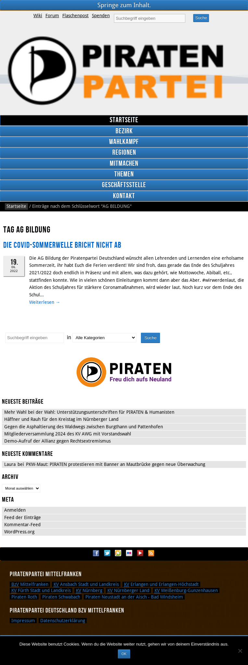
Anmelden (15, 510)
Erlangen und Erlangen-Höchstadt (161, 584)
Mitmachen (124, 164)
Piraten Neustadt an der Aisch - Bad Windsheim (134, 597)
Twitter (107, 553)
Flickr (129, 553)
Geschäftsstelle (124, 185)
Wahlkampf (124, 142)
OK (123, 654)
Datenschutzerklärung (62, 620)
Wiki (37, 15)
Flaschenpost (75, 15)
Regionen (124, 152)
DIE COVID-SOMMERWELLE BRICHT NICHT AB (62, 245)
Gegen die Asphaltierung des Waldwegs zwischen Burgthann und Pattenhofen (83, 426)
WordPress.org (19, 531)
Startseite (124, 120)
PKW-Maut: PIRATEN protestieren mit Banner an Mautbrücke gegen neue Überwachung (115, 464)
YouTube (140, 553)
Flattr (118, 553)
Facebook (96, 553)
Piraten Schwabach (61, 597)
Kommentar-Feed (22, 524)
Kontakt (124, 196)
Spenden (101, 15)
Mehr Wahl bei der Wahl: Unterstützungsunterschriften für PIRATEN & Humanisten (89, 412)
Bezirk (124, 131)
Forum (52, 15)
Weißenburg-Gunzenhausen (186, 590)
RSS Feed (151, 553)
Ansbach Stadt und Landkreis (86, 584)
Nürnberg (89, 590)
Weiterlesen (44, 302)
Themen (124, 174)
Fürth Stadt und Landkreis (41, 590)
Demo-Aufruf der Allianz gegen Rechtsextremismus (57, 441)
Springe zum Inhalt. (124, 5)
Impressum (23, 620)
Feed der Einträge (22, 517)
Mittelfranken (29, 584)
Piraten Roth (24, 597)
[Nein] (240, 650)
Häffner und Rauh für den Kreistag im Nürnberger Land (61, 419)
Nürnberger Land (128, 590)
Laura (10, 464)
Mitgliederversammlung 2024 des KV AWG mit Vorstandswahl (67, 433)
